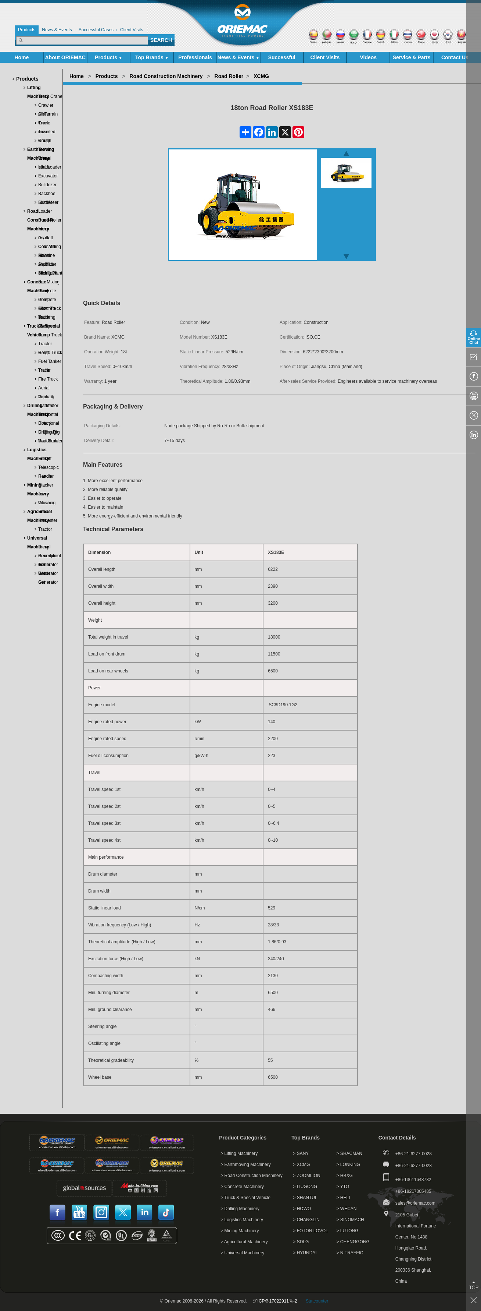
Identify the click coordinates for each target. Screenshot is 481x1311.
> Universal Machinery (242, 1252)
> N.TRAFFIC (350, 1252)
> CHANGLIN (306, 1219)
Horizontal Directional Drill (48, 415)
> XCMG (301, 1164)
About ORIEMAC (65, 58)
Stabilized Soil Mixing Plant (49, 274)
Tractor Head (45, 344)
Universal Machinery (38, 539)
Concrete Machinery (38, 282)
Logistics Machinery (38, 450)
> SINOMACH (350, 1219)
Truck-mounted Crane (46, 123)
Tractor (45, 529)
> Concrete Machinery (242, 1186)
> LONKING (348, 1164)
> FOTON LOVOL (310, 1230)
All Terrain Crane (48, 115)
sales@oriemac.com (415, 1203)
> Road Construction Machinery (251, 1175)
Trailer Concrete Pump (47, 318)
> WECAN (347, 1208)
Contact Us (455, 57)
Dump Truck (50, 335)
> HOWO (302, 1208)
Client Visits (325, 57)
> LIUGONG (305, 1186)
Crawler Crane (45, 106)
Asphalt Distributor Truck (48, 397)
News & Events (238, 57)
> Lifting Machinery (239, 1153)
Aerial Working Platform (46, 388)
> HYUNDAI (304, 1252)
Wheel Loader (45, 159)
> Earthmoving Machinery (245, 1164)
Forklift (44, 458)
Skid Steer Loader (48, 203)
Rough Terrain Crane (45, 141)
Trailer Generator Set (48, 565)
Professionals (195, 57)
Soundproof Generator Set (49, 556)
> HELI (343, 1197)
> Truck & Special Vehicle (245, 1197)
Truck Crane (50, 96)
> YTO (343, 1186)
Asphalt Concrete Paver (47, 238)
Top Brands (152, 57)
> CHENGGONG (353, 1241)
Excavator (48, 176)
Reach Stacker (45, 477)
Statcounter (317, 1301)
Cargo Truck (50, 352)
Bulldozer (47, 184)
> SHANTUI (304, 1197)
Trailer (44, 370)
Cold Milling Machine (49, 247)
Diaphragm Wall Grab (49, 433)
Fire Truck (48, 379)
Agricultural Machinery (39, 512)
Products (108, 57)
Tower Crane (44, 132)
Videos (368, 57)
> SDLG (301, 1241)
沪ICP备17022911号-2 (275, 1301)
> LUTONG (348, 1230)
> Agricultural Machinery (244, 1241)
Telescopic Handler (48, 468)
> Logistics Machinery (241, 1219)
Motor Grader (45, 229)
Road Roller (49, 220)
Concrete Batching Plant (47, 309)
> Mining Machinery (239, 1230)
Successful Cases (281, 58)
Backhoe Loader (46, 194)
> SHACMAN (349, 1153)
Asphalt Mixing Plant (50, 265)
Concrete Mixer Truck (49, 300)
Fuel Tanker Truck (49, 362)
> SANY (301, 1153)
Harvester (47, 520)
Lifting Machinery (38, 88)
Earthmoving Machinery (40, 150)
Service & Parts (412, 58)
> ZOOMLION (306, 1175)
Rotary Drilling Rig (49, 424)
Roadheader (50, 441)
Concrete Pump (47, 291)
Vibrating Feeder (46, 503)
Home (21, 57)
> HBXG (345, 1175)
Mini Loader (49, 167)
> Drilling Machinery (239, 1208)
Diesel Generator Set (48, 547)
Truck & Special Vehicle (43, 327)
